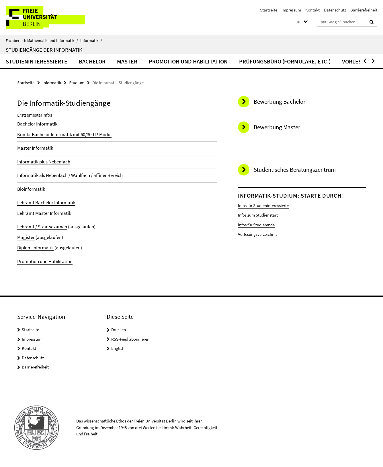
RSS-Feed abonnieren (130, 339)
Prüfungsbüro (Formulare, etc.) (285, 61)
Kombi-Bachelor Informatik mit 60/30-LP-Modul (64, 134)
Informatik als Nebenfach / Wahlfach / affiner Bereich (70, 175)
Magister (26, 237)
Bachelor (92, 61)
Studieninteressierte (36, 61)
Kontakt (312, 10)
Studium (76, 82)
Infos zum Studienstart (258, 215)
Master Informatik (35, 148)
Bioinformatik (31, 189)
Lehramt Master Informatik (44, 213)
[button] (302, 22)
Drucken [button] (118, 329)
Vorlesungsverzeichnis (257, 234)
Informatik (91, 40)
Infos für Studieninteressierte (263, 205)
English (117, 348)
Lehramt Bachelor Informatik (46, 202)
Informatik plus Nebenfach (43, 162)
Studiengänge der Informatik (44, 49)
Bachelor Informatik (37, 124)
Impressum (291, 10)
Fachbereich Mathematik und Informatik (42, 40)
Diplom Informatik (35, 247)
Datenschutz (335, 10)
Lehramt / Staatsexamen (42, 226)
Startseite (268, 10)
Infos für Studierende (256, 224)
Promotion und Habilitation (188, 61)
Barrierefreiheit (363, 10)
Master (127, 61)
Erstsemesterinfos (34, 115)
